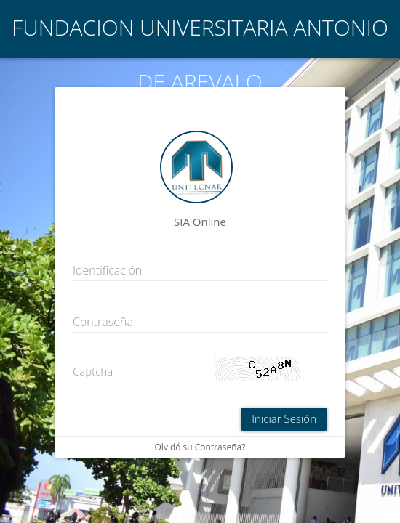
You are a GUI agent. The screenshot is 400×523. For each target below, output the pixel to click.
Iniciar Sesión (284, 418)
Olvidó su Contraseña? (200, 447)
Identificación (107, 270)
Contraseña (103, 322)
